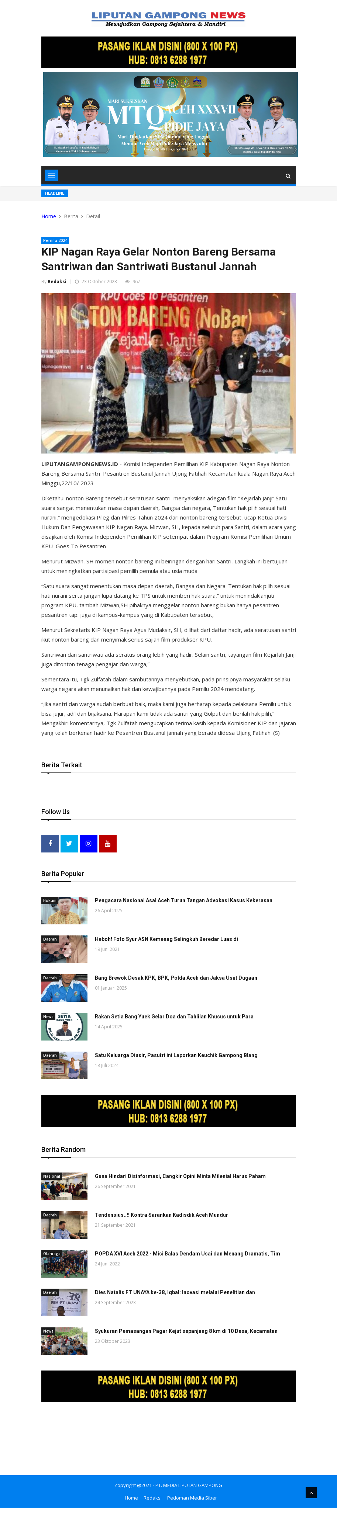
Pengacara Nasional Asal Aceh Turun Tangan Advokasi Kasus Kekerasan (183, 900)
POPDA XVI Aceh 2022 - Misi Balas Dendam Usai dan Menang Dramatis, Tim (187, 1253)
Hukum (49, 900)
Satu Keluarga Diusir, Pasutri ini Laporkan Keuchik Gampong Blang (176, 1055)
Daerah (50, 938)
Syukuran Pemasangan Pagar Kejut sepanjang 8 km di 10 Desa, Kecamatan (186, 1330)
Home (48, 216)
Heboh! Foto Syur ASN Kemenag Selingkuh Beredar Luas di (166, 939)
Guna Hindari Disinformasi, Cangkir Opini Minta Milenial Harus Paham (180, 1175)
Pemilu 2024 (55, 240)
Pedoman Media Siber (192, 1497)
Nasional (51, 1175)
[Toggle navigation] (51, 175)
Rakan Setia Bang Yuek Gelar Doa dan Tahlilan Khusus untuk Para (174, 1016)
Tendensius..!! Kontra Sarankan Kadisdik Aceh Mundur (161, 1214)
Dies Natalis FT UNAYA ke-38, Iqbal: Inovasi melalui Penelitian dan (175, 1292)
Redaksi (57, 281)
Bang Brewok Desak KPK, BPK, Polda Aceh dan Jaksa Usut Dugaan (176, 977)
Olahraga (52, 1252)
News (48, 1016)
